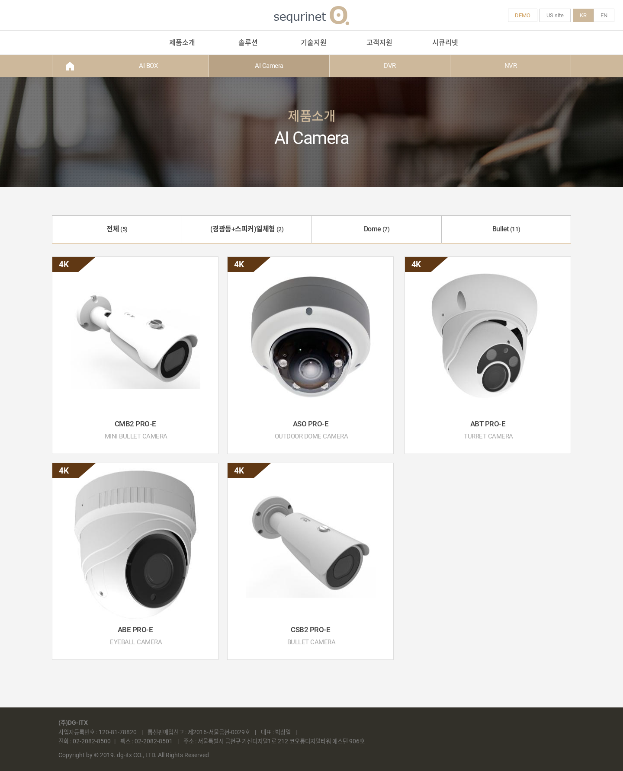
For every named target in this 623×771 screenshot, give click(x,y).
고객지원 (379, 42)
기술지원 (314, 42)
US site (555, 15)
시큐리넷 (445, 42)
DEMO (522, 15)
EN (604, 15)
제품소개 (182, 42)
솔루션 (248, 42)
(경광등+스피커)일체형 (247, 229)
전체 (117, 229)
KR (583, 15)
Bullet (506, 229)
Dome (377, 229)
